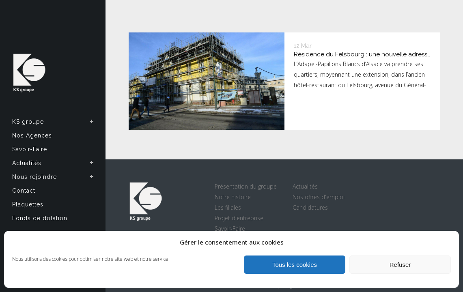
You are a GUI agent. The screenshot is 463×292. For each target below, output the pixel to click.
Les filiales (228, 207)
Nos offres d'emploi (319, 197)
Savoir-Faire (230, 228)
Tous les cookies (294, 264)
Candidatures (310, 207)
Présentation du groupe (246, 186)
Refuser (400, 264)
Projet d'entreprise (239, 218)
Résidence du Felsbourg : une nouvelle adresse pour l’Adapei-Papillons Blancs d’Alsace (362, 55)
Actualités (305, 186)
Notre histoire (233, 197)
